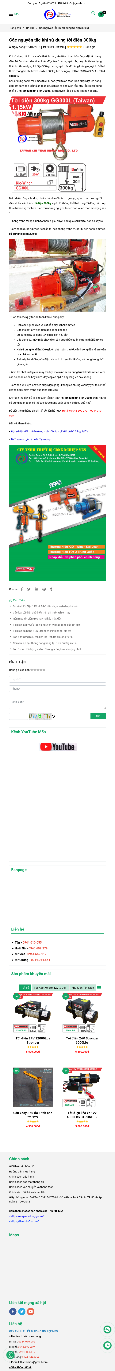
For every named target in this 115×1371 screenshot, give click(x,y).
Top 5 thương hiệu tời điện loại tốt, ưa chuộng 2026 (43, 636)
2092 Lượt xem (53, 46)
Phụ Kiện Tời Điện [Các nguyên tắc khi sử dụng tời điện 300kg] (82, 987)
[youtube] (30, 1311)
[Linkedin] (36, 589)
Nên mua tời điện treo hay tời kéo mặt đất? (38, 618)
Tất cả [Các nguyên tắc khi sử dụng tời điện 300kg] (25, 987)
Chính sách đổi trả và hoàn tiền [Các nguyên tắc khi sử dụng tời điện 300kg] (27, 1192)
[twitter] (21, 1311)
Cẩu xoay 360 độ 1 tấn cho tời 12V (32, 1115)
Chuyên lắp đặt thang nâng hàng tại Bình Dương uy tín (45, 643)
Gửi (98, 715)
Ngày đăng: (17, 46)
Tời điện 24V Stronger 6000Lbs (82, 1040)
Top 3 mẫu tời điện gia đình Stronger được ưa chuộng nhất (47, 649)
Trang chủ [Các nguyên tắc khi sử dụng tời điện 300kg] (15, 27)
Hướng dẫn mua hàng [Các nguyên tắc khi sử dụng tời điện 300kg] (22, 1171)
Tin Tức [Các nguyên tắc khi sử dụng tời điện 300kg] (30, 27)
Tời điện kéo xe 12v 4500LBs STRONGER (82, 1115)
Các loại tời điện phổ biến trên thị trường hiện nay (41, 612)
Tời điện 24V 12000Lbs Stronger (33, 1040)
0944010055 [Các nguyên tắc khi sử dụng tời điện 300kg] (47, 3)
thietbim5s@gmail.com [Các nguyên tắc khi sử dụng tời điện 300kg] (72, 3)
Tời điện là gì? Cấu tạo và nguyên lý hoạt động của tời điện (47, 624)
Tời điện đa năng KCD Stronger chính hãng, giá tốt (42, 630)
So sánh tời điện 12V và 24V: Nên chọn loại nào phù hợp (45, 606)
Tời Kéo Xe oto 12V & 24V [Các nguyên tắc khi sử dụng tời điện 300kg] (50, 987)
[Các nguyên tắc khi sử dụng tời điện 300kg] (57, 14)
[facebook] (13, 1311)
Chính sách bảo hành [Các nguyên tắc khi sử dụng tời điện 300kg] (21, 1176)
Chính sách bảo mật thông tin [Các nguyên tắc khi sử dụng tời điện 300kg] (26, 1181)
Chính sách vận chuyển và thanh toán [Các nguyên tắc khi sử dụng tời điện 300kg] (31, 1187)
